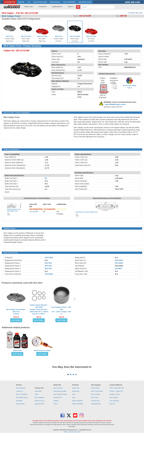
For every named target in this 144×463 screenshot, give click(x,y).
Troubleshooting (96, 432)
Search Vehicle (58, 416)
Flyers (37, 423)
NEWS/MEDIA (55, 2)
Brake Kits (29, 6)
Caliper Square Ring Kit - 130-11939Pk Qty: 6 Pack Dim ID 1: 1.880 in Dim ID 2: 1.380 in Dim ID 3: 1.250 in (38, 309)
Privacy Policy (20, 432)
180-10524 (119, 266)
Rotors (55, 432)
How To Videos (95, 423)
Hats (73, 423)
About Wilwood (20, 416)
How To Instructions (97, 419)
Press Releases (39, 426)
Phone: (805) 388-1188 (117, 416)
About (71, 6)
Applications (57, 6)
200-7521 (48, 263)
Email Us (112, 432)
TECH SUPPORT (69, 2)
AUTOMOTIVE (10, 2)
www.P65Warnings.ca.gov (115, 104)
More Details (16, 320)
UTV (28, 2)
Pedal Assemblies (77, 432)
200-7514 (48, 268)
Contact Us (19, 419)
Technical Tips (95, 429)
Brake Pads (75, 419)
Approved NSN (39, 432)
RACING (21, 2)
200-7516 (48, 266)
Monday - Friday (115, 423)
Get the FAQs (95, 416)
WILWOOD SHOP (84, 2)
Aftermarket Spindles (59, 419)
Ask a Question (114, 429)
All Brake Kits (57, 426)
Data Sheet (38, 419)
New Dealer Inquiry (22, 426)
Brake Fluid (17, 350)
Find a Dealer (114, 426)
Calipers (55, 429)
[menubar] (48, 7)
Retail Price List (39, 429)
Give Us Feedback (21, 423)
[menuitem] (28, 7)
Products (43, 6)
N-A (46, 260)
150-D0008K (33, 212)
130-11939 (49, 257)
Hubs (73, 426)
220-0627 (118, 268)
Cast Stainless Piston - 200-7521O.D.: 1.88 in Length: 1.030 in (61, 310)
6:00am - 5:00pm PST (116, 419)
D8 (46, 178)
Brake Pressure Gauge (42, 350)
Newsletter (19, 429)
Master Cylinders (77, 429)
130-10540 (49, 274)
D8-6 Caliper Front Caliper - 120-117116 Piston (16, 312)
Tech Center (94, 426)
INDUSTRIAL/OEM (40, 2)
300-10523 (119, 260)
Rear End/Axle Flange (60, 423)
